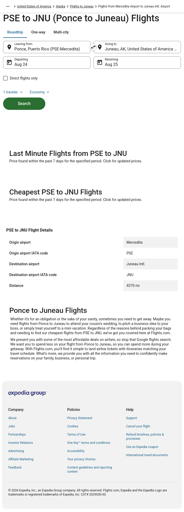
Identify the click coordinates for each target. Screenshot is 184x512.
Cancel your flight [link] (138, 426)
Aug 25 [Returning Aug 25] (111, 64)
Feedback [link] (15, 467)
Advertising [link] (16, 451)
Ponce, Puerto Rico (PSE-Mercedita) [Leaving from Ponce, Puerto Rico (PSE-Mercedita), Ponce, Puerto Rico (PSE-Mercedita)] (47, 49)
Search (24, 103)
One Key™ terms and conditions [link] (88, 443)
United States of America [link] (34, 6)
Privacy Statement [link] (79, 418)
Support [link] (131, 418)
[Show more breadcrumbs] (7, 6)
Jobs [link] (11, 426)
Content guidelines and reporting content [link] (89, 469)
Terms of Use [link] (76, 434)
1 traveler (13, 92)
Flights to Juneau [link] (82, 6)
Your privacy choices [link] (81, 459)
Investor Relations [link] (20, 443)
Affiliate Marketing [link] (20, 459)
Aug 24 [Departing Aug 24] (20, 64)
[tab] (15, 32)
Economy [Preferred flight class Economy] (40, 92)
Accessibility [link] (76, 451)
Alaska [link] (60, 6)
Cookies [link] (72, 426)
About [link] (12, 418)
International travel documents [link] (147, 455)
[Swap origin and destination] (93, 47)
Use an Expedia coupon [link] (142, 447)
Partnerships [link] (17, 434)
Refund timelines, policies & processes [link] (145, 436)
